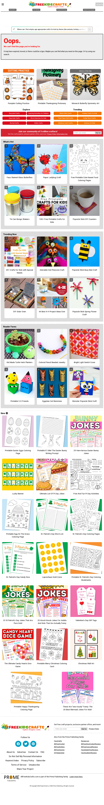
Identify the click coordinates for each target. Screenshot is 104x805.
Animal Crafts (14, 123)
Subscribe (40, 760)
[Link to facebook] (18, 744)
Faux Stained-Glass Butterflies (19, 177)
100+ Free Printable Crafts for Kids (52, 220)
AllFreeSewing (59, 750)
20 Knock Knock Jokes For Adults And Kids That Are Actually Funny (52, 621)
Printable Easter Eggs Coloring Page (18, 452)
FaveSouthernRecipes (89, 753)
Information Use (62, 134)
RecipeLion (85, 741)
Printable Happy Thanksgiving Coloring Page (26, 708)
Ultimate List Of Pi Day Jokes (52, 493)
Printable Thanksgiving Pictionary (52, 103)
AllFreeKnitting (59, 747)
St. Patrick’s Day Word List (52, 534)
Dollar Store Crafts (89, 118)
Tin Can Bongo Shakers (19, 219)
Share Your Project (25, 769)
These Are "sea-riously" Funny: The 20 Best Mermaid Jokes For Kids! (77, 708)
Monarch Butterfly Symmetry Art (85, 103)
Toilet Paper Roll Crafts (65, 118)
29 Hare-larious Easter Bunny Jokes (86, 452)
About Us (11, 752)
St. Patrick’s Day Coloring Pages (86, 534)
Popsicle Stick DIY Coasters (84, 219)
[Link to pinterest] (33, 744)
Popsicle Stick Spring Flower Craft (84, 313)
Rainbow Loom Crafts (65, 123)
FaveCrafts (58, 741)
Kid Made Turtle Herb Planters (19, 362)
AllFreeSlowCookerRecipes (91, 744)
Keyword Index (12, 760)
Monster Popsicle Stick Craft (84, 401)
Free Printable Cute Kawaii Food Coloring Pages (84, 179)
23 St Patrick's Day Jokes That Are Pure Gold (18, 621)
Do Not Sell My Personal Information (25, 756)
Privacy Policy (51, 134)
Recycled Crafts (14, 113)
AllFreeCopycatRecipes (89, 747)
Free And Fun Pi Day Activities (86, 493)
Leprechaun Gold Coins (52, 577)
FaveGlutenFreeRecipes (89, 750)
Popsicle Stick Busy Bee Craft (84, 270)
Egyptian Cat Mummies (52, 401)
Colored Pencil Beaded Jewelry (52, 362)
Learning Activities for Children (38, 113)
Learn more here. (76, 777)
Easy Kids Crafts (14, 118)
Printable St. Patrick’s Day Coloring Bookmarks (86, 578)
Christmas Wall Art (86, 663)
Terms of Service (18, 765)
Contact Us (33, 752)
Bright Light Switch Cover (84, 362)
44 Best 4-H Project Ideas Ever (52, 311)
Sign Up (98, 133)
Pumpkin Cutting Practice (18, 103)
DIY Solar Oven (19, 311)
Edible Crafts (38, 123)
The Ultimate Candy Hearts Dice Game (17, 665)
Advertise (21, 752)
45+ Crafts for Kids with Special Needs (19, 271)
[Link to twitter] (26, 744)
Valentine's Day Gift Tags (86, 620)
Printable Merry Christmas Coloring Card (52, 665)
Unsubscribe (34, 765)
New (4, 413)
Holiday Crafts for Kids (89, 113)
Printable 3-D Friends (19, 401)
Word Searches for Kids (38, 118)
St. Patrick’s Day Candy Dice (18, 577)
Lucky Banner (18, 493)
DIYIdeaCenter (59, 753)
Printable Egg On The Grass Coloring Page (18, 535)
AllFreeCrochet (59, 744)
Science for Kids (89, 123)
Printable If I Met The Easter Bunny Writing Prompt (52, 452)
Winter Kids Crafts (66, 113)
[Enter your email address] (67, 729)
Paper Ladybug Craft (52, 177)
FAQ (42, 752)
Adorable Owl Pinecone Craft (52, 270)
